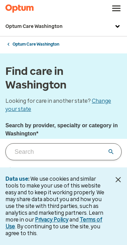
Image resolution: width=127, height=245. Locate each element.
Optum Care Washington (63, 26)
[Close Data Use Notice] (118, 180)
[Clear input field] (111, 152)
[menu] (116, 8)
